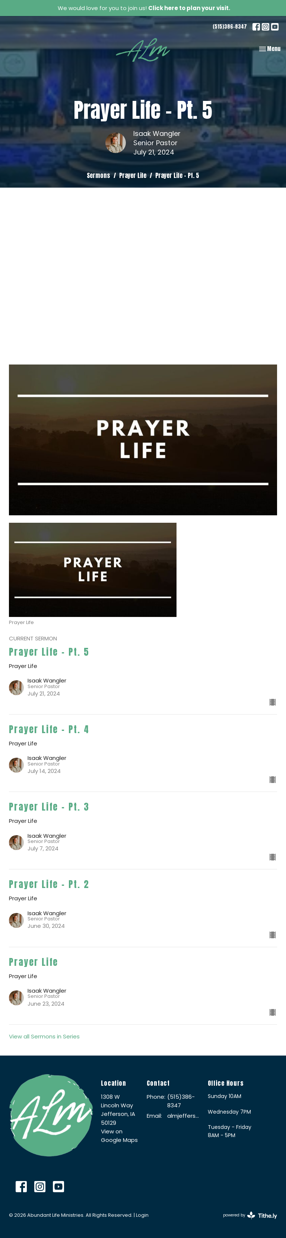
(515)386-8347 (230, 26)
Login (142, 1215)
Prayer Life (132, 175)
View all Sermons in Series (44, 1036)
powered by (250, 1215)
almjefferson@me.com (183, 1116)
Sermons (98, 175)
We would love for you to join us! (144, 8)
